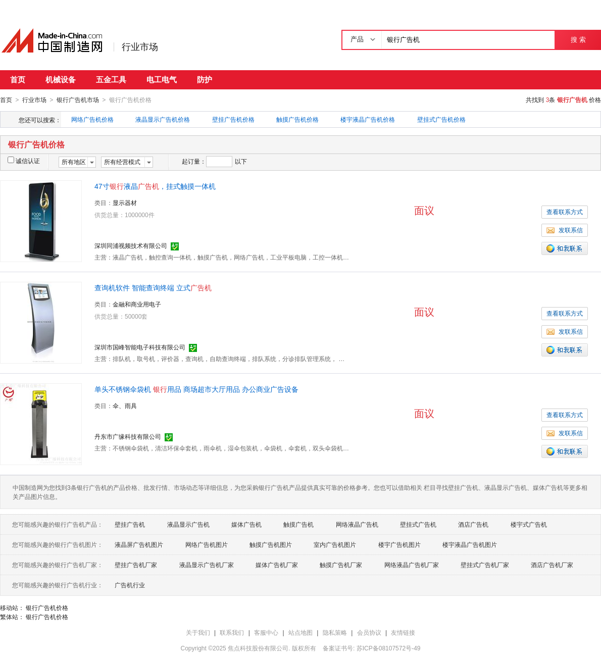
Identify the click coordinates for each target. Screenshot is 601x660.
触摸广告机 (298, 524)
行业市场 (140, 47)
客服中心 (266, 632)
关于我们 (198, 632)
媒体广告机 (246, 524)
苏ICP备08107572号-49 (389, 647)
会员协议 (369, 632)
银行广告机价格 (47, 607)
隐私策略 (335, 632)
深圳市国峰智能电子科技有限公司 (139, 346)
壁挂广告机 (130, 524)
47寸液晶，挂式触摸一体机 (155, 186)
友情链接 (403, 632)
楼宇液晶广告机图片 (469, 544)
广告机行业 (130, 584)
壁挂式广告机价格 (441, 119)
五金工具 (111, 79)
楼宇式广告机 (529, 524)
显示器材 (125, 202)
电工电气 (161, 79)
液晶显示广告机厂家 (206, 564)
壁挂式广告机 (418, 524)
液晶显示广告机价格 (162, 119)
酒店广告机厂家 (552, 564)
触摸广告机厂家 (341, 564)
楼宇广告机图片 (399, 544)
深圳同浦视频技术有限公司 (130, 245)
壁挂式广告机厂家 (485, 564)
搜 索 (578, 39)
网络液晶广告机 (357, 524)
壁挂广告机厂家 (136, 564)
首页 (17, 79)
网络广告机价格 (92, 119)
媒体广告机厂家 (277, 564)
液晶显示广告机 (188, 524)
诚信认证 (24, 160)
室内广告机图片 (335, 544)
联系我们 (232, 632)
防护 (204, 79)
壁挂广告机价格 (233, 119)
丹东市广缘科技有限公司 (127, 436)
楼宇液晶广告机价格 (367, 119)
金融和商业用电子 (137, 304)
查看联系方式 (564, 211)
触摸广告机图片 (270, 544)
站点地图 (300, 632)
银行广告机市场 (78, 100)
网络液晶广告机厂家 (411, 564)
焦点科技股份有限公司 (258, 647)
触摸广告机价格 (297, 119)
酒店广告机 (473, 524)
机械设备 (60, 79)
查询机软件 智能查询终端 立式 (153, 287)
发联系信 (564, 230)
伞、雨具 (125, 405)
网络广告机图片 (206, 544)
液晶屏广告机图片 (139, 544)
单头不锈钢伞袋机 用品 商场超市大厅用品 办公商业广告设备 (196, 389)
